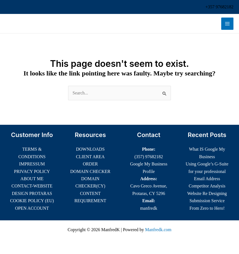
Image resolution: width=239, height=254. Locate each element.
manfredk (148, 208)
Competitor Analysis (207, 186)
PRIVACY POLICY (32, 171)
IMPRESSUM (32, 164)
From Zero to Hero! (207, 208)
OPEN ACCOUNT (32, 208)
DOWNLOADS (90, 149)
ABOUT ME (32, 178)
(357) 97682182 (149, 156)
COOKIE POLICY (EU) (32, 200)
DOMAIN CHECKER (90, 171)
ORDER (90, 164)
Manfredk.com (158, 229)
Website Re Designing (207, 193)
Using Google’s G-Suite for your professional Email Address (207, 171)
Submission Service (207, 200)
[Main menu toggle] (227, 24)
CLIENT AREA (90, 156)
